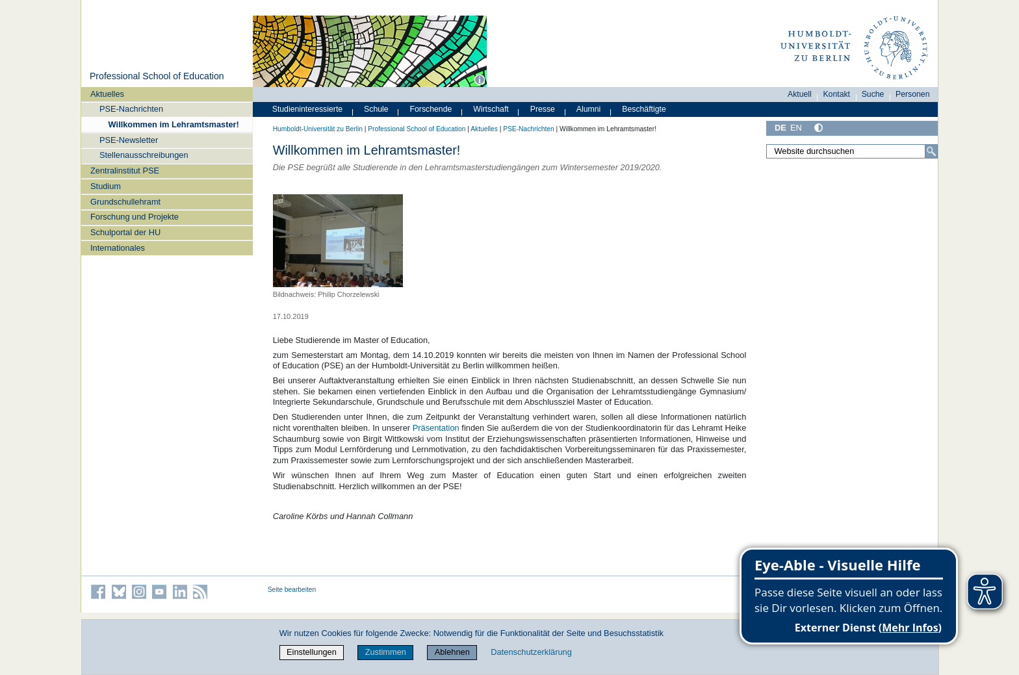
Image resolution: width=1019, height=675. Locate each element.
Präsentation (436, 428)
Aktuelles (107, 94)
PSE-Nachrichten (131, 109)
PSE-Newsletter (128, 140)
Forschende (431, 109)
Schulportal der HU (125, 232)
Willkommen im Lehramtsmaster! (174, 124)
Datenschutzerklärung (531, 652)
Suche (873, 94)
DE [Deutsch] (780, 128)
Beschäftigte (644, 109)
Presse (542, 109)
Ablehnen (452, 652)
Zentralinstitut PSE (124, 170)
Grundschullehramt (125, 202)
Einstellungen (312, 652)
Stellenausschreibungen (143, 155)
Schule (376, 109)
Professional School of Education (157, 76)
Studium (105, 186)
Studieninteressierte (307, 109)
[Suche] (931, 151)
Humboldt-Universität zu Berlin (318, 129)
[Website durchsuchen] (852, 151)
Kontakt (836, 94)
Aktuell (800, 94)
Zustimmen (385, 652)
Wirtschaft (491, 109)
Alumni (588, 109)
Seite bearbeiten (292, 589)
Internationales (117, 248)
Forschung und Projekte (134, 217)
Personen (913, 94)
